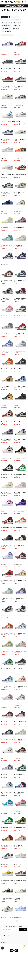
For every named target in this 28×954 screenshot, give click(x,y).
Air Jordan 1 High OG (5, 387)
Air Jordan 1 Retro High (5, 334)
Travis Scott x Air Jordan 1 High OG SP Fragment (20, 316)
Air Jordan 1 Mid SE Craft (18, 246)
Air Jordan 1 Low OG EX (6, 69)
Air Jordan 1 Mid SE (20, 210)
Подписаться (23, 929)
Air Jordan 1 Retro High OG (6, 352)
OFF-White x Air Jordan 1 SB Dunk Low (20, 175)
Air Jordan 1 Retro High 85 (6, 475)
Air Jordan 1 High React (18, 369)
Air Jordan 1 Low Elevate (19, 916)
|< (8, 921)
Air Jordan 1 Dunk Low (5, 193)
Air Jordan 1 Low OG (19, 422)
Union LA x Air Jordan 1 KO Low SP (20, 140)
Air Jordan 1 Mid (6, 228)
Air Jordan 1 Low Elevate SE (7, 863)
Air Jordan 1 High (19, 404)
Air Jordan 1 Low (6, 51)
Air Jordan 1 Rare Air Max (19, 334)
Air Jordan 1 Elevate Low (19, 69)
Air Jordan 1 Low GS (20, 51)
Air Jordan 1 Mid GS (7, 510)
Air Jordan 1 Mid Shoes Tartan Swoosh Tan (7, 281)
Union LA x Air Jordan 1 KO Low (7, 122)
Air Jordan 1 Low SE (18, 104)
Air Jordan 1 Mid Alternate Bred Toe (20, 299)
